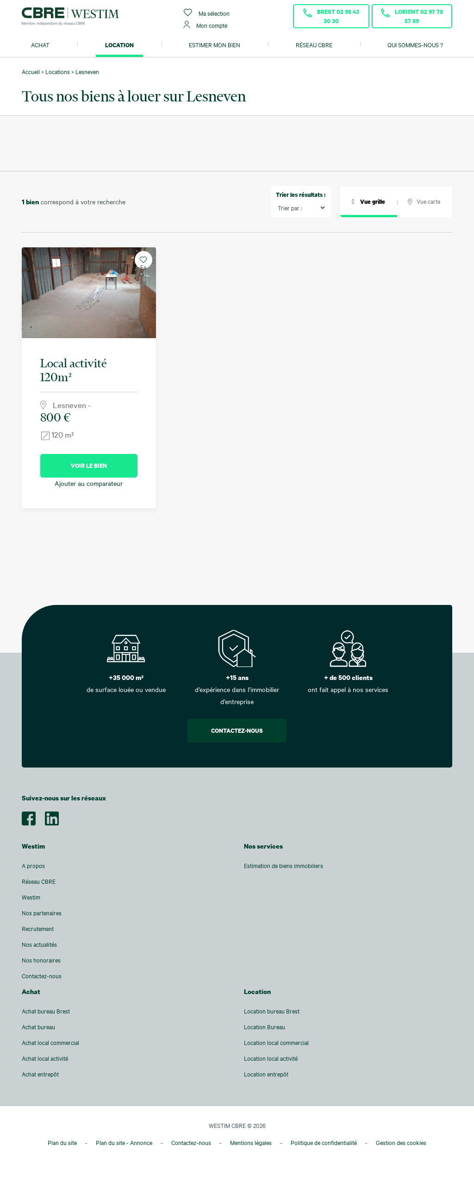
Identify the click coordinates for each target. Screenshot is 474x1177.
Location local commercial (276, 1042)
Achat (40, 45)
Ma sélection (207, 12)
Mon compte (205, 24)
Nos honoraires (41, 960)
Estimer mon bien (214, 45)
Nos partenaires (42, 913)
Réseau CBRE (314, 45)
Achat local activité (45, 1058)
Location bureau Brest (271, 1011)
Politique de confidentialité (324, 1142)
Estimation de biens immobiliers (283, 865)
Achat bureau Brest (46, 1011)
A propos (33, 865)
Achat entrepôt (40, 1074)
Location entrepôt (266, 1074)
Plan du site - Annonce (124, 1142)
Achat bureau (38, 1027)
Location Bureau (264, 1027)
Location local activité (271, 1058)
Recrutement (38, 928)
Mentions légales (251, 1142)
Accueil (31, 72)
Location (119, 45)
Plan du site (62, 1142)
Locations (57, 72)
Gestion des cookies (401, 1142)
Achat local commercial (50, 1042)
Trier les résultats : (300, 194)
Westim (31, 897)
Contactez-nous (237, 730)
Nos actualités (39, 944)
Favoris (143, 262)
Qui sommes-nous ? (415, 45)
